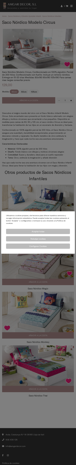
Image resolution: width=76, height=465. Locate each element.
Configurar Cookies (38, 246)
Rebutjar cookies (38, 239)
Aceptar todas (38, 231)
